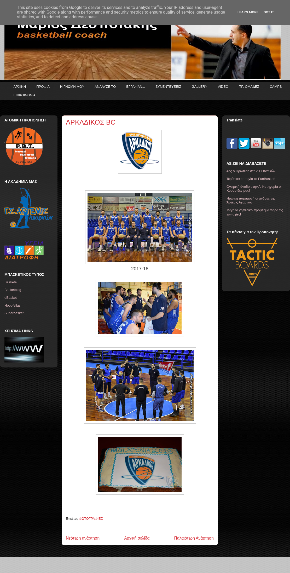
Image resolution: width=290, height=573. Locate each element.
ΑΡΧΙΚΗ (20, 87)
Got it (269, 12)
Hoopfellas (12, 305)
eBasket (10, 298)
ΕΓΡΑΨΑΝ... (135, 87)
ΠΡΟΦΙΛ (43, 87)
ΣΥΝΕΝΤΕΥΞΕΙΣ (168, 87)
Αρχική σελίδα (136, 538)
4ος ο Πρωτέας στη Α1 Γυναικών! (251, 171)
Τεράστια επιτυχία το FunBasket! (251, 179)
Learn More (247, 12)
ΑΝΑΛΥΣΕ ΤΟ (105, 87)
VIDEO (223, 87)
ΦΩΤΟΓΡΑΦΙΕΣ (91, 519)
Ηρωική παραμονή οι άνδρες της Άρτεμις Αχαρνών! (251, 200)
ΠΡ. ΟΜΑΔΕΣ (249, 87)
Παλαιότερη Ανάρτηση (194, 538)
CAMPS (276, 87)
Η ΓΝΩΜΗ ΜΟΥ (72, 87)
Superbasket (14, 313)
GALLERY (199, 87)
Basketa (10, 282)
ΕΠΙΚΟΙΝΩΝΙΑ (25, 95)
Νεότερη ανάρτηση (83, 538)
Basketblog (12, 290)
